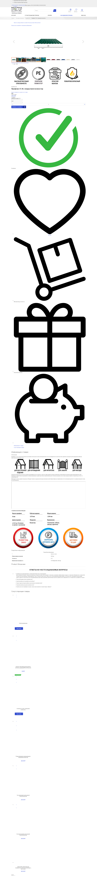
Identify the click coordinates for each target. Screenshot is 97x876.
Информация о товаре (18, 445)
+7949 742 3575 (14, 5)
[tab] (51, 573)
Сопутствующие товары (19, 447)
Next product (38, 22)
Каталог (13, 15)
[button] (13, 41)
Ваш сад (83, 15)
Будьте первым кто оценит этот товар (19, 92)
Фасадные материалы (66, 15)
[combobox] (45, 10)
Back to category (17, 22)
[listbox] (48, 98)
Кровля (50, 15)
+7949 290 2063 (21, 5)
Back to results (24, 22)
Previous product (31, 22)
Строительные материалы (32, 15)
